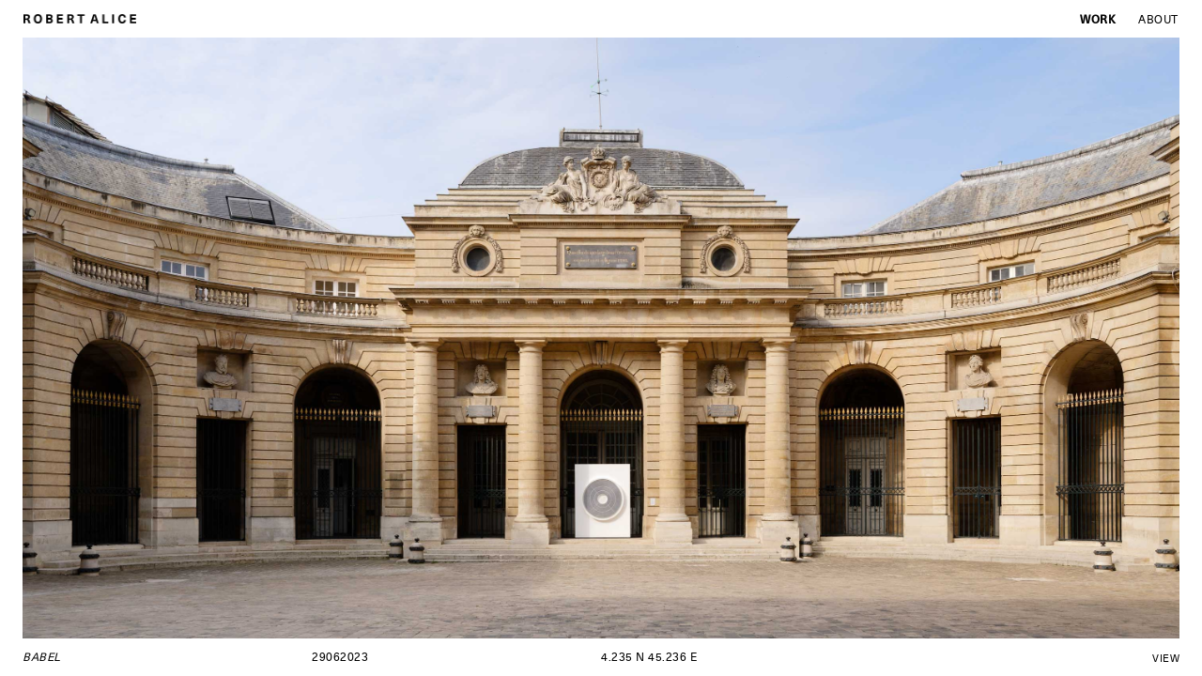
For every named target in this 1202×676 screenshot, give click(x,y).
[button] (312, 338)
